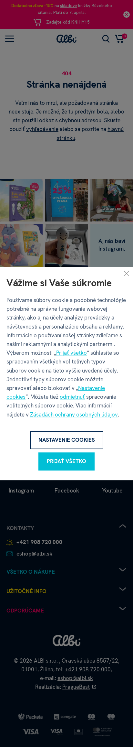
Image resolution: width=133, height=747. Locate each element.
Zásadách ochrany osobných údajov (74, 414)
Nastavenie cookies (66, 439)
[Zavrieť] (126, 273)
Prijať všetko (71, 352)
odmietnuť (72, 396)
